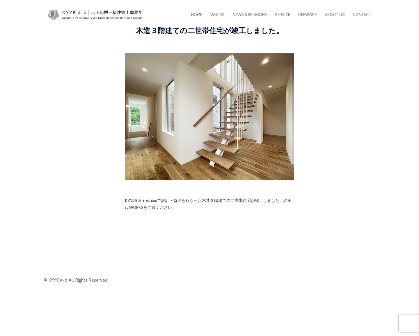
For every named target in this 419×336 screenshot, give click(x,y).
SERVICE (282, 14)
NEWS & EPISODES (250, 14)
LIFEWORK (307, 14)
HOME (196, 14)
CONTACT (362, 14)
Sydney (174, 326)
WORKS (217, 14)
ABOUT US (335, 14)
